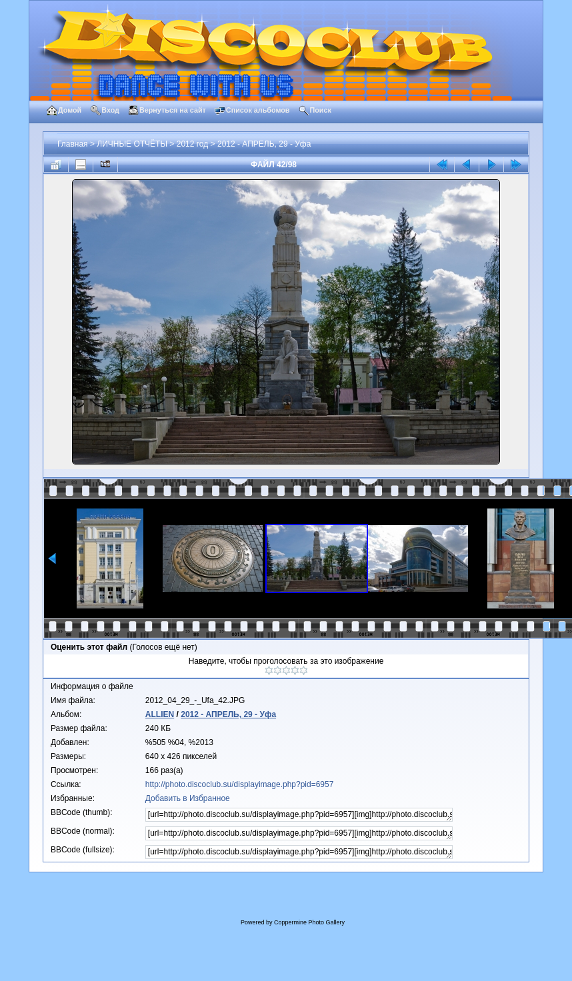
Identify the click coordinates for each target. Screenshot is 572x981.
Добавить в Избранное (187, 798)
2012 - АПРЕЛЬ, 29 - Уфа (264, 144)
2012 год (193, 144)
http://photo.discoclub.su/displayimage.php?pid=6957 (239, 784)
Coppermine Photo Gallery (309, 922)
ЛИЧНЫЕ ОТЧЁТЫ (132, 144)
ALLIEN (159, 714)
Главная (72, 144)
